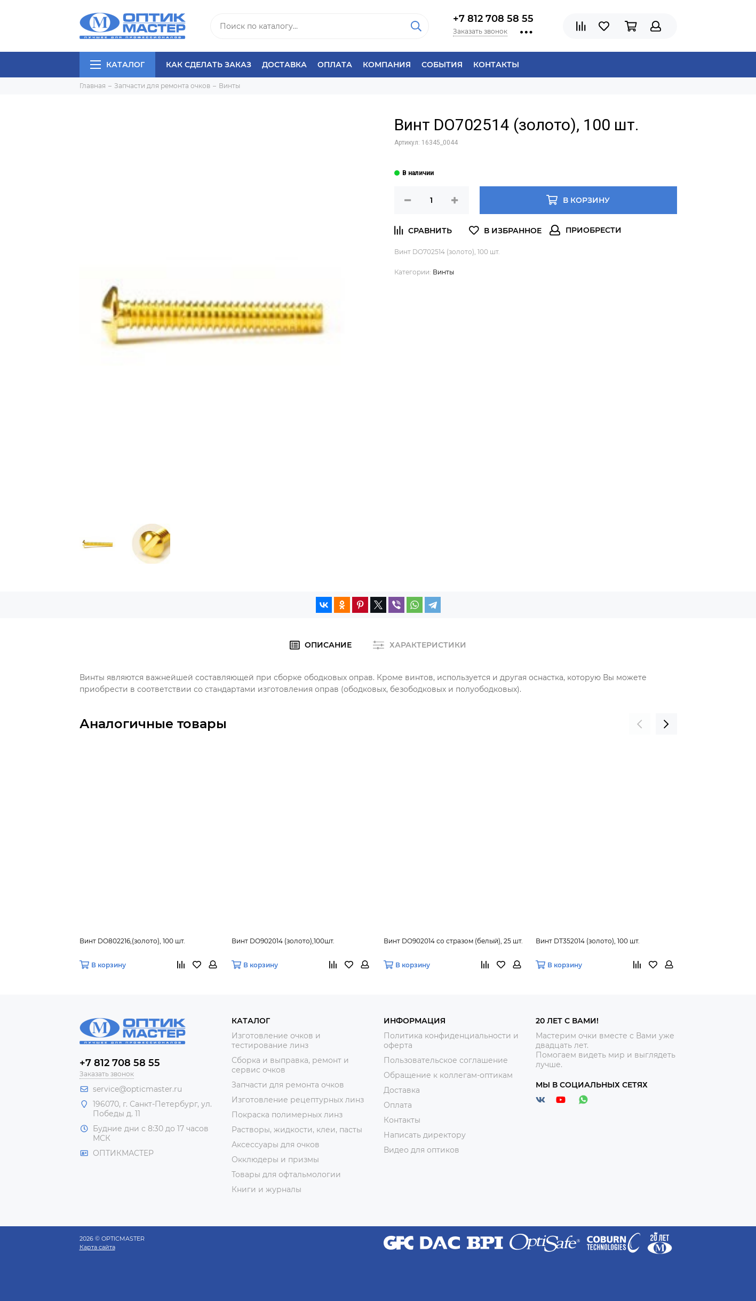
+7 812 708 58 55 (493, 19)
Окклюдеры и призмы (275, 1159)
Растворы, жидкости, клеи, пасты (297, 1129)
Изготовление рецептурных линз (298, 1100)
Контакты (496, 64)
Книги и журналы (266, 1189)
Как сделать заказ (208, 64)
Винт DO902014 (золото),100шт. (283, 941)
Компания (387, 64)
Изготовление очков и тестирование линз (276, 1040)
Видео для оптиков (421, 1150)
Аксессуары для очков (276, 1144)
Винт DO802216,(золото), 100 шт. (132, 941)
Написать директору (425, 1135)
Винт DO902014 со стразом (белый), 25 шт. (453, 941)
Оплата (334, 64)
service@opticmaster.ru (137, 1089)
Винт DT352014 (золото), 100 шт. (588, 941)
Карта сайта (97, 1247)
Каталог (117, 64)
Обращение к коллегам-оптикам (448, 1075)
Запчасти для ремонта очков (288, 1085)
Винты (443, 272)
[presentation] (639, 724)
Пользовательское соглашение (446, 1060)
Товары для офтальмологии (286, 1174)
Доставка (284, 64)
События (442, 64)
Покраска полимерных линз (287, 1114)
